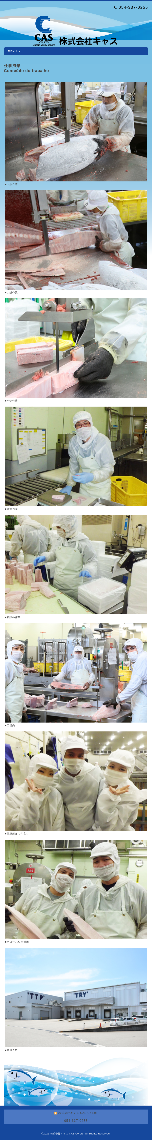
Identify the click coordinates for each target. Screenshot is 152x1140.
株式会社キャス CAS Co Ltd (67, 1133)
